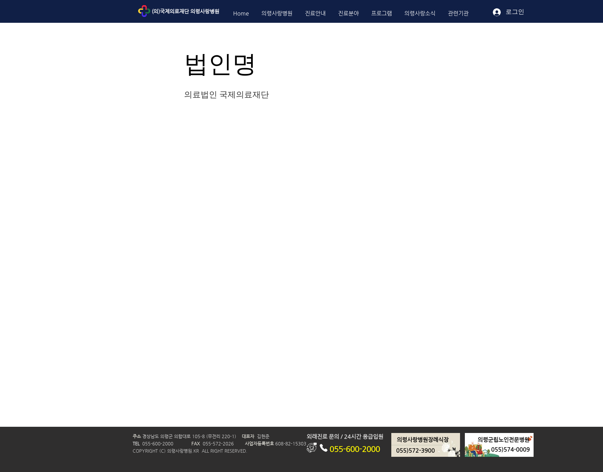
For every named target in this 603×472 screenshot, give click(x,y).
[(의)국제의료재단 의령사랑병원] (201, 11)
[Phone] (323, 448)
